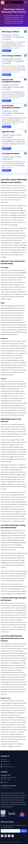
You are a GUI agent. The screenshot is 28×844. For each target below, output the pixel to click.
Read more (17, 48)
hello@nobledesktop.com (8, 766)
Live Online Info (5, 788)
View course (7, 50)
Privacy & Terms (16, 842)
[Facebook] (9, 836)
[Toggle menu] (25, 2)
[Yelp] (2, 836)
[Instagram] (12, 836)
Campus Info (4, 782)
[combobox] (14, 2)
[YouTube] (5, 836)
